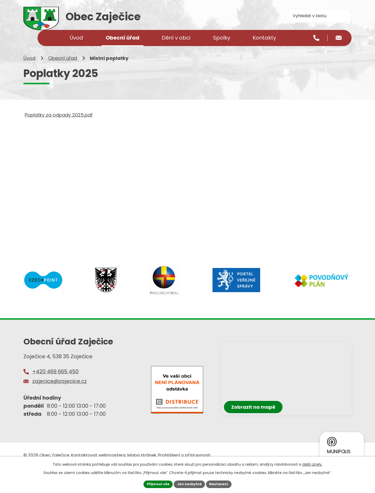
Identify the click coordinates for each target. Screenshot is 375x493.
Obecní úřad (62, 75)
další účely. (312, 463)
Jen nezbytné (189, 483)
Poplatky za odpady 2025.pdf (59, 131)
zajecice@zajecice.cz (59, 397)
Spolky (221, 37)
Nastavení (221, 483)
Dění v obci (176, 37)
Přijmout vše (155, 483)
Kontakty (264, 37)
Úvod (29, 75)
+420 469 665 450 (55, 388)
